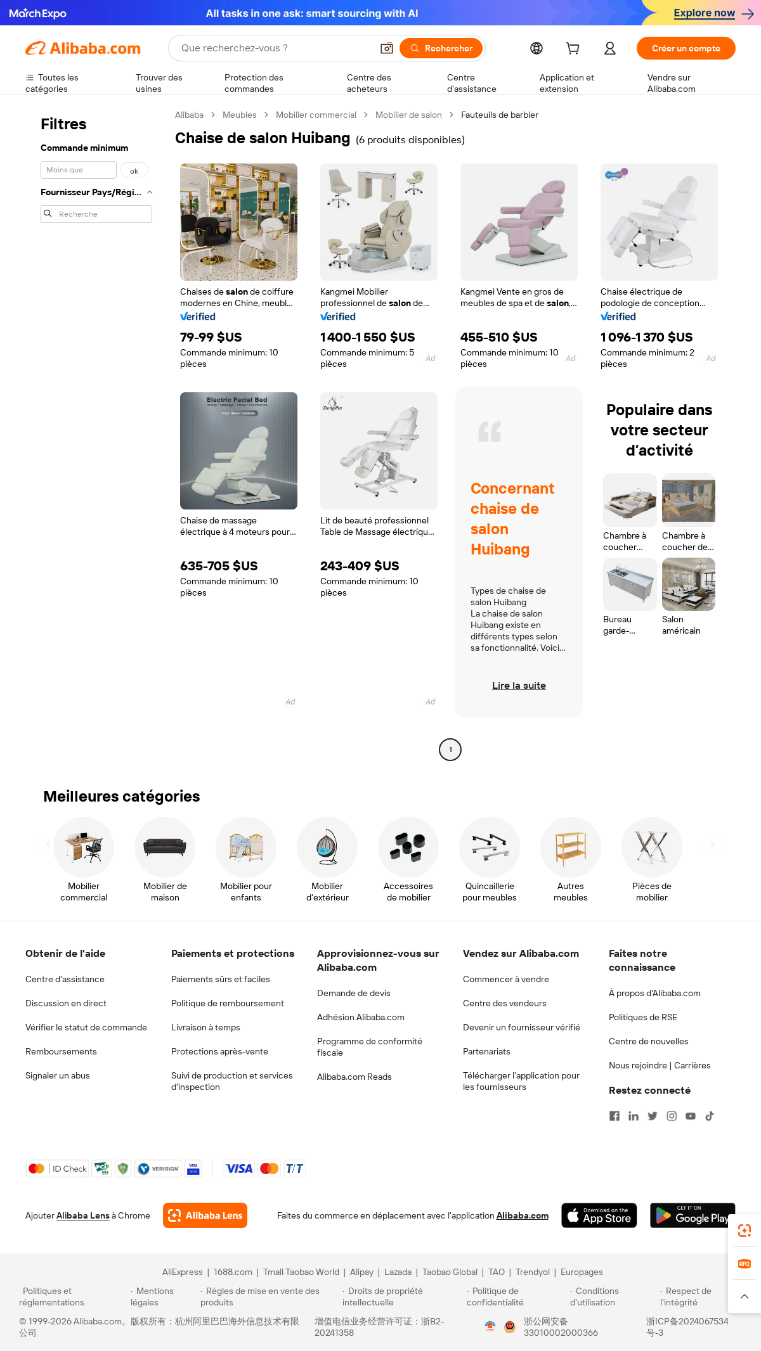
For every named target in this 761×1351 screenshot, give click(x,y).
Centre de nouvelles (649, 1041)
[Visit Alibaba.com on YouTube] (690, 1116)
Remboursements (61, 1051)
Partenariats (487, 1051)
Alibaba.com (523, 1215)
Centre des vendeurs (505, 1003)
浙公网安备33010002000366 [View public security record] (561, 1327)
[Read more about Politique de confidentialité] (516, 1296)
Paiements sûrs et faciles (220, 979)
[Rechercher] (441, 48)
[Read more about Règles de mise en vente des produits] (269, 1296)
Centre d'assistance (65, 979)
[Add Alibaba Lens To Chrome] (205, 1215)
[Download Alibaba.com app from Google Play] (693, 1215)
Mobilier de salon (408, 115)
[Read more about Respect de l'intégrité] (701, 1296)
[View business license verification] (490, 1327)
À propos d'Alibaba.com (655, 993)
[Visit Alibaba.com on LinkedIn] (633, 1116)
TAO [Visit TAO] (496, 1272)
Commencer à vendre (506, 979)
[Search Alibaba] (275, 48)
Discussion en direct (66, 1003)
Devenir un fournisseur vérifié (521, 1027)
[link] (744, 1230)
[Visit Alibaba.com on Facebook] (614, 1116)
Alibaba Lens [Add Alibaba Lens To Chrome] (83, 1215)
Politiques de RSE (643, 1017)
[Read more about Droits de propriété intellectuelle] (402, 1296)
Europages (582, 1272)
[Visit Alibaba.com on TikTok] (709, 1116)
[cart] (575, 50)
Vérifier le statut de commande (86, 1027)
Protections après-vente (219, 1051)
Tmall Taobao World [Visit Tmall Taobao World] (301, 1272)
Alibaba (189, 115)
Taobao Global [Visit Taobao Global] (450, 1272)
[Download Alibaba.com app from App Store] (599, 1215)
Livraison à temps (205, 1027)
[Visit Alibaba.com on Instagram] (671, 1116)
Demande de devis (354, 993)
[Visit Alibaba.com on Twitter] (652, 1116)
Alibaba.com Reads (354, 1077)
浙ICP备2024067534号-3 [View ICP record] (687, 1327)
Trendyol (533, 1272)
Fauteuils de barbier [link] (499, 115)
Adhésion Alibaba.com (361, 1017)
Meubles (240, 115)
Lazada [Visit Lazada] (398, 1272)
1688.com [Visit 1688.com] (233, 1272)
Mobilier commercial (316, 115)
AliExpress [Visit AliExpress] (182, 1272)
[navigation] (96, 433)
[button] (386, 48)
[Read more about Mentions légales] (163, 1296)
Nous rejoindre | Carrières (660, 1065)
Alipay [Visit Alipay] (362, 1272)
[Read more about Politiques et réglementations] (73, 1296)
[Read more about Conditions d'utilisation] (613, 1296)
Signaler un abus (57, 1075)
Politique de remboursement (227, 1003)
